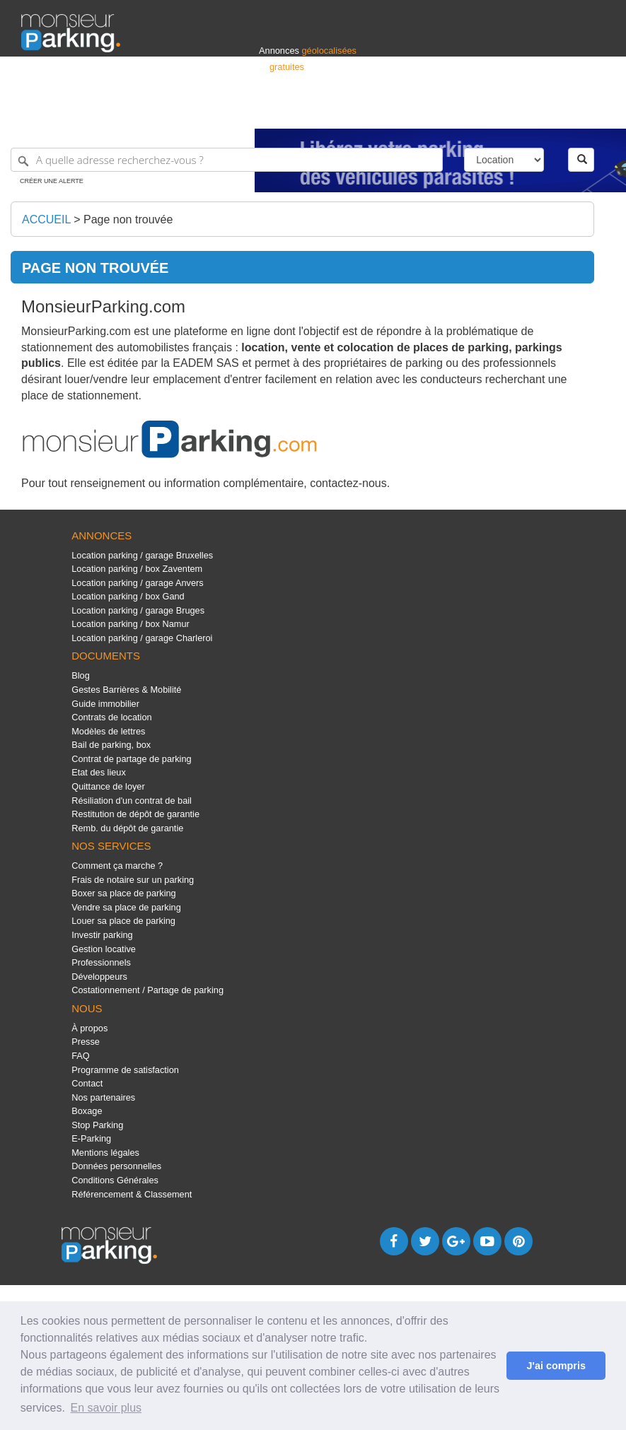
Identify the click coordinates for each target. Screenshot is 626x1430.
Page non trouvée (128, 219)
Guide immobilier (105, 703)
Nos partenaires (103, 1097)
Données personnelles (116, 1166)
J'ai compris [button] (555, 1365)
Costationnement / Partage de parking (147, 990)
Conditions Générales (114, 1180)
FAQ (80, 1055)
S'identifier (429, 111)
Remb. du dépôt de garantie (127, 828)
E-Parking (91, 1138)
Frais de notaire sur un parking (132, 879)
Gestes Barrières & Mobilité (126, 689)
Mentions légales (105, 1152)
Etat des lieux (98, 772)
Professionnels (371, 111)
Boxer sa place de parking (123, 893)
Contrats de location (111, 717)
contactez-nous (348, 483)
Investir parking (101, 935)
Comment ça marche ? (117, 865)
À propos (89, 1028)
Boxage (86, 1111)
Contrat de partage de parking (131, 759)
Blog (80, 675)
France (513, 111)
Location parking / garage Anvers (137, 583)
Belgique (552, 111)
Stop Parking (97, 1125)
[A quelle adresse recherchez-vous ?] (226, 159)
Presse (85, 1041)
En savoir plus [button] (106, 1408)
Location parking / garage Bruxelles (142, 555)
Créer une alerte (51, 180)
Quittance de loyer (107, 786)
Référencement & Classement (131, 1194)
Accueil (46, 219)
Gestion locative (103, 949)
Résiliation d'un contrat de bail (131, 800)
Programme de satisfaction (125, 1070)
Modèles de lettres (108, 731)
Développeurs (99, 976)
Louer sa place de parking (123, 920)
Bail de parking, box (111, 744)
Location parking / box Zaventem (136, 568)
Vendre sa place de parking (126, 907)
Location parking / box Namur (130, 624)
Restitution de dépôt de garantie (135, 814)
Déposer (475, 111)
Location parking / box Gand (127, 596)
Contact (87, 1083)
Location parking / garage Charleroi (141, 638)
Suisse (591, 111)
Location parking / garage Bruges (137, 610)
